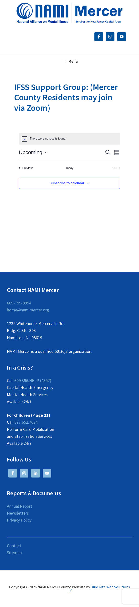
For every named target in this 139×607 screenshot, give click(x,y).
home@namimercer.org (28, 310)
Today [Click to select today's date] (69, 168)
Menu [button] (73, 61)
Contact (14, 545)
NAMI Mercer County (69, 13)
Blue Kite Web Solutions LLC (98, 589)
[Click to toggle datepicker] (32, 152)
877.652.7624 (26, 422)
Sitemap (14, 552)
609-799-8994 (19, 303)
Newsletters (18, 513)
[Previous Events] (26, 168)
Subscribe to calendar (66, 183)
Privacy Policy (19, 520)
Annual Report (19, 506)
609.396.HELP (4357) (32, 380)
